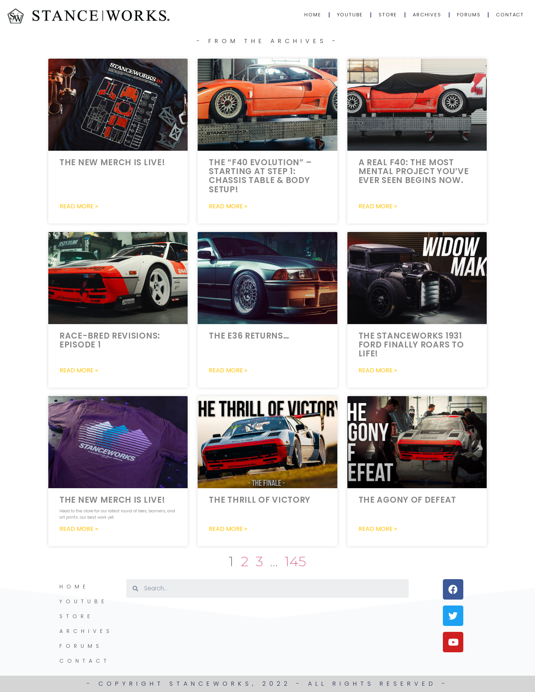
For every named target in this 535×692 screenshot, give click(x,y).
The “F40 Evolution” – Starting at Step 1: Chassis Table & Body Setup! (260, 176)
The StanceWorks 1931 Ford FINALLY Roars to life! (411, 344)
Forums (469, 14)
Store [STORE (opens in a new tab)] (388, 14)
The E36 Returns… (249, 336)
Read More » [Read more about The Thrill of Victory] (228, 529)
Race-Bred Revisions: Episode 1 (109, 340)
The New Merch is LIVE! (112, 162)
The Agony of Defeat (407, 500)
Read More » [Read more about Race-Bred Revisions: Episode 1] (78, 370)
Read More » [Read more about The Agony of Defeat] (378, 529)
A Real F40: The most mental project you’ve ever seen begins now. (414, 171)
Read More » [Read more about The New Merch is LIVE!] (78, 206)
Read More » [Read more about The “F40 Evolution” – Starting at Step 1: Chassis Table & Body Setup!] (228, 206)
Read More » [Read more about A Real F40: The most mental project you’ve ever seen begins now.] (378, 206)
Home (312, 14)
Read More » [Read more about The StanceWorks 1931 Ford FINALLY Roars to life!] (378, 370)
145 (295, 561)
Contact (510, 14)
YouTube (350, 14)
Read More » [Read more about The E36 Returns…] (228, 370)
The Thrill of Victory (260, 500)
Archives (427, 14)
